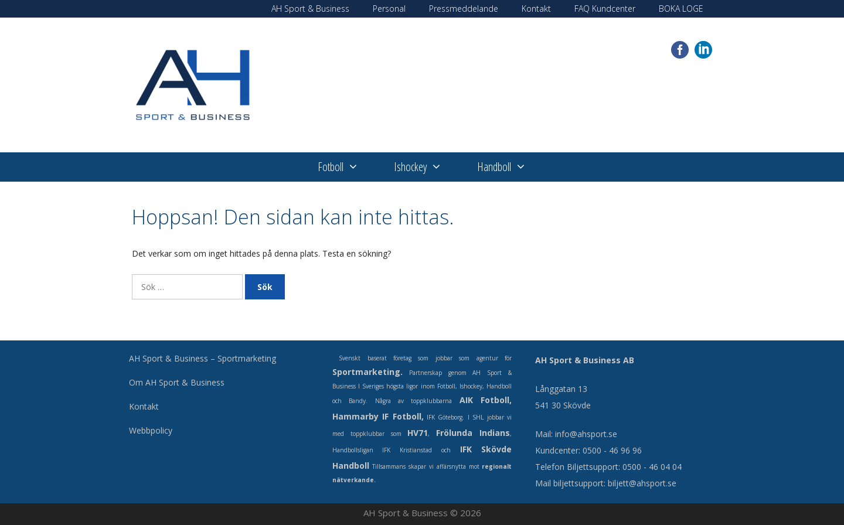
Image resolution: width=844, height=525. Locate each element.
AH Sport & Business (310, 8)
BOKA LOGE (681, 8)
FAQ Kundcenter (604, 8)
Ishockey (427, 167)
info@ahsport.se (586, 433)
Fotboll (347, 167)
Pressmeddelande (463, 8)
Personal (389, 8)
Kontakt (536, 8)
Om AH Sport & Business (176, 382)
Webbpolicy (150, 430)
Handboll (510, 167)
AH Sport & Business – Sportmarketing (202, 358)
